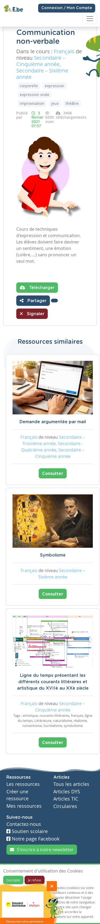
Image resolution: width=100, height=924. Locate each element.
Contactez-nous (23, 824)
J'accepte (13, 880)
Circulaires (65, 806)
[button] (54, 300)
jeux (55, 103)
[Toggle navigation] (89, 18)
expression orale (34, 94)
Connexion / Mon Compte (66, 8)
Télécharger (37, 287)
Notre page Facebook (32, 839)
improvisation (32, 103)
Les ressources (23, 784)
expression (54, 85)
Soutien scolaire (27, 831)
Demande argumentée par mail (52, 422)
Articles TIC (65, 799)
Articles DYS (66, 792)
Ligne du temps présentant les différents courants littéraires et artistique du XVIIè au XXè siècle (53, 681)
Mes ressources (24, 806)
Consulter (52, 473)
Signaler (32, 313)
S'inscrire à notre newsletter (42, 849)
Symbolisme (53, 555)
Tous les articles (71, 784)
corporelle (29, 85)
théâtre (72, 103)
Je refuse (34, 880)
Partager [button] (33, 300)
